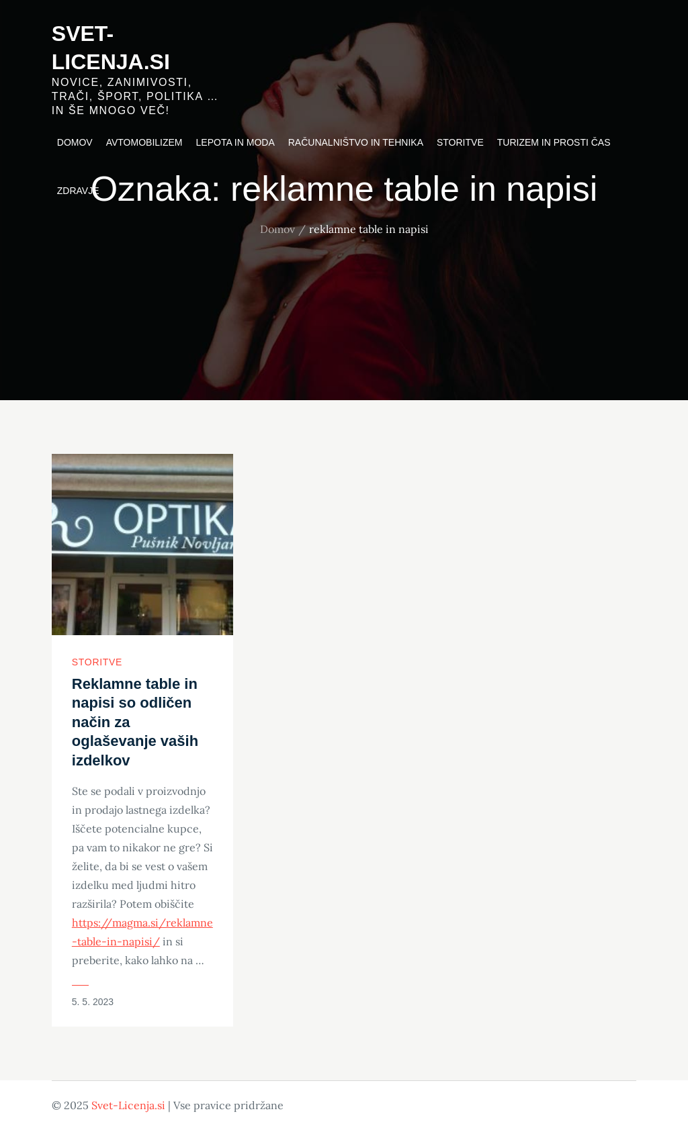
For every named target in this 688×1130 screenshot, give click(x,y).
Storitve (460, 142)
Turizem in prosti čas (554, 142)
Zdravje (78, 190)
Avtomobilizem (144, 142)
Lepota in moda (235, 142)
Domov (75, 142)
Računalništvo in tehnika (355, 142)
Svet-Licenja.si (128, 1105)
